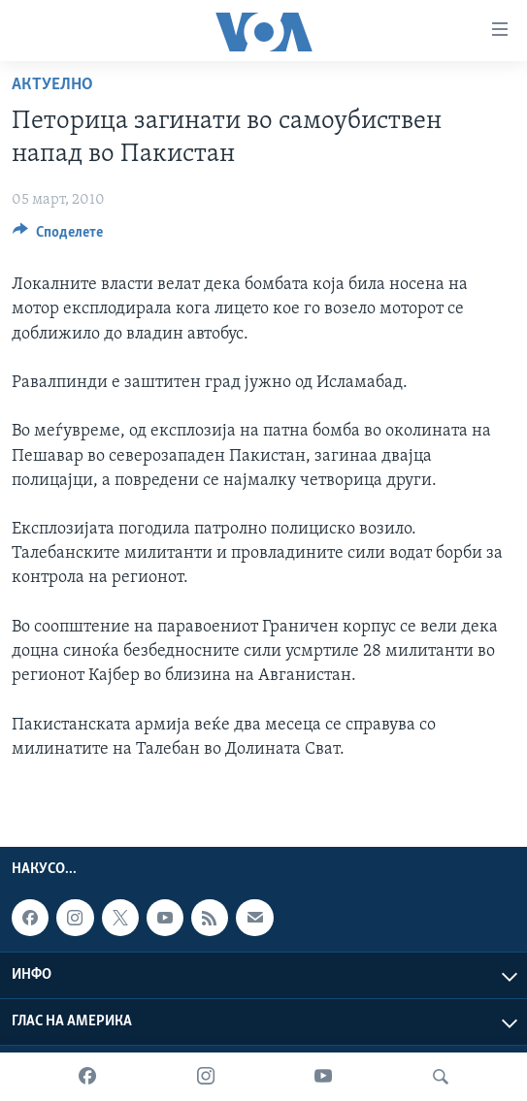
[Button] (58, 236)
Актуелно (52, 85)
